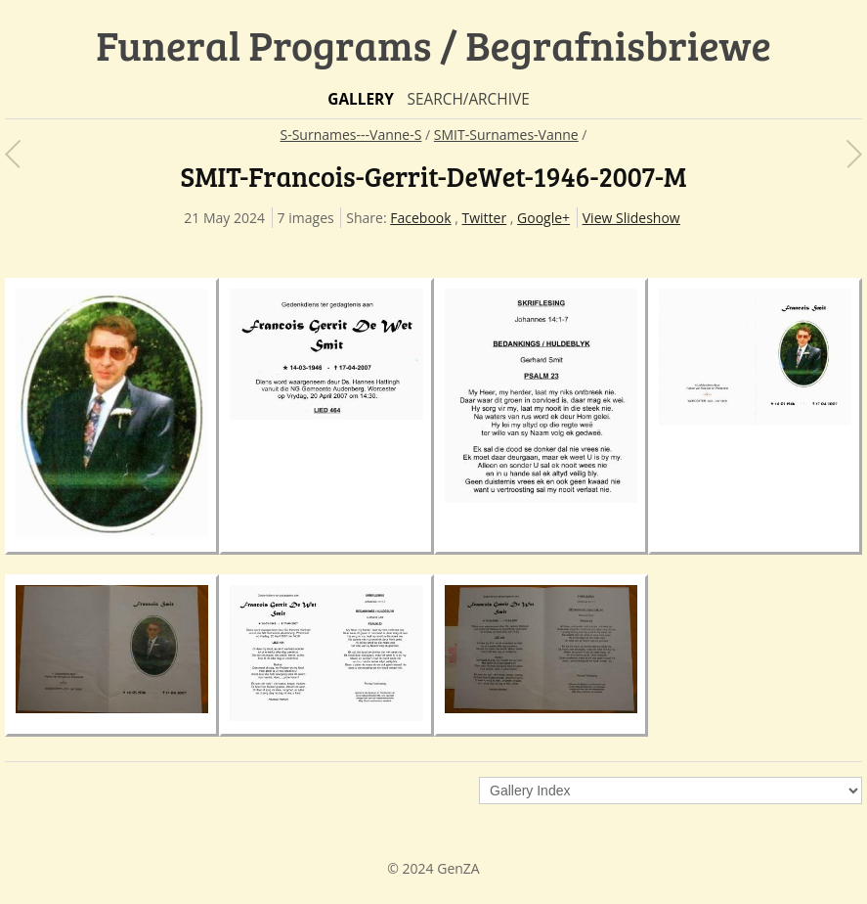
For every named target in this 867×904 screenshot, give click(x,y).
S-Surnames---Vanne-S (351, 134)
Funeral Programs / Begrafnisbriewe (433, 44)
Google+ (543, 217)
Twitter (484, 217)
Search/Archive (468, 99)
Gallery (360, 99)
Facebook (420, 217)
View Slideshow (631, 217)
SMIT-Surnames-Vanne (506, 134)
